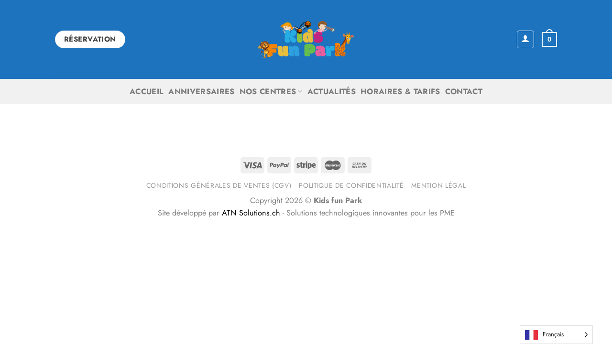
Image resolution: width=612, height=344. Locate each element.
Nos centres (271, 91)
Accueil (147, 91)
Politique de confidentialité (351, 185)
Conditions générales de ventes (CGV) (219, 185)
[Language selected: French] (556, 334)
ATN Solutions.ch (251, 212)
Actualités (331, 91)
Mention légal (438, 185)
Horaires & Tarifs (400, 91)
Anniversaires (201, 91)
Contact (463, 91)
